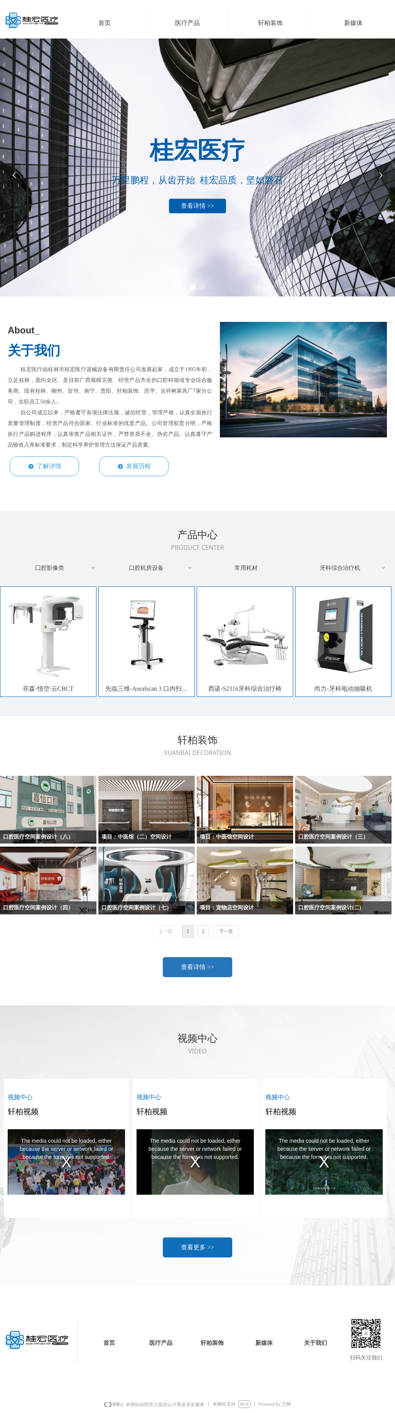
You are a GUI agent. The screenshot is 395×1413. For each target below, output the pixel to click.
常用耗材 (246, 568)
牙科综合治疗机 (353, 568)
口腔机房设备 (161, 568)
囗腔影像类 (65, 568)
